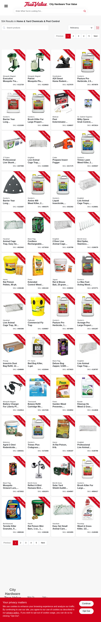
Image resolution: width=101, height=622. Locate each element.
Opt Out (86, 611)
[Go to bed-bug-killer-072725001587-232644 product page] (38, 354)
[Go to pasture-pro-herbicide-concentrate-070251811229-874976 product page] (88, 69)
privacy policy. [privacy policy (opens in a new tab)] (12, 613)
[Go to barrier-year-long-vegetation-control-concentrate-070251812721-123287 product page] (13, 191)
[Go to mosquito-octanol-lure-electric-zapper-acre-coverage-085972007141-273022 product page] (13, 476)
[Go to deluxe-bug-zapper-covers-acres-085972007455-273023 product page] (63, 354)
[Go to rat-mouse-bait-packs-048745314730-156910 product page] (63, 273)
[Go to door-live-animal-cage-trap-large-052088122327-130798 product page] (63, 232)
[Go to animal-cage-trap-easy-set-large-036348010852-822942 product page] (13, 232)
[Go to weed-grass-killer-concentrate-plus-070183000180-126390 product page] (88, 517)
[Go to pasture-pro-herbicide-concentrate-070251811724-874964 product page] (63, 313)
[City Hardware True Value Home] (36, 4)
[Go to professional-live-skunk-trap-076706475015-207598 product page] (13, 151)
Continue (86, 603)
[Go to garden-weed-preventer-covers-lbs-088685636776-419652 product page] (63, 395)
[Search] (85, 11)
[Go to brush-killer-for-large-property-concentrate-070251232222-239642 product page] (38, 110)
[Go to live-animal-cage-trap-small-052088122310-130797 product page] (88, 354)
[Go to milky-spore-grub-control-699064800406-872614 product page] (88, 110)
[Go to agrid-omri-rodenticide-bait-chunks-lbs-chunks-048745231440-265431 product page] (13, 435)
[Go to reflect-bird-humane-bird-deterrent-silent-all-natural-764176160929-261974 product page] (38, 476)
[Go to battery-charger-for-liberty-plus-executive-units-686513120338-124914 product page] (13, 395)
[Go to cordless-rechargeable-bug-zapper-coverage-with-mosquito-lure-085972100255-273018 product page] (38, 232)
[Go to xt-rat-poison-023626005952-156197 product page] (63, 435)
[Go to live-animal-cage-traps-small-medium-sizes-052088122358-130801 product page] (88, 191)
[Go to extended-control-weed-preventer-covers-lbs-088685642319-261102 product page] (38, 273)
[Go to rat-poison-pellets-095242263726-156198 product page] (13, 273)
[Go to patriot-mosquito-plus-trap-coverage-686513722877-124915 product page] (38, 69)
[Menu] (6, 6)
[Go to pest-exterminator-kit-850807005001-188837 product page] (63, 110)
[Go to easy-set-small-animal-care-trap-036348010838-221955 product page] (63, 517)
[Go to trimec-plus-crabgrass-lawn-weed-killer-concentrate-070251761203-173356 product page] (38, 435)
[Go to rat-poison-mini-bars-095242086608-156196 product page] (38, 517)
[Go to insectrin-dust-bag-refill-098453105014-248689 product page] (13, 354)
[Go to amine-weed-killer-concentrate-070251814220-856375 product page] (38, 191)
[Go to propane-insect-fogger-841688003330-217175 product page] (63, 151)
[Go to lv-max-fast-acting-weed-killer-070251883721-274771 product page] (88, 273)
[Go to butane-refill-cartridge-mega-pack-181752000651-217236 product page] (38, 395)
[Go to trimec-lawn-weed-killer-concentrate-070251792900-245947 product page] (88, 151)
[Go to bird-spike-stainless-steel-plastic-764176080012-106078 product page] (88, 232)
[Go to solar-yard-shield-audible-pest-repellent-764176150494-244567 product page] (63, 476)
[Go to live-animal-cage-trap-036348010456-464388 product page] (13, 313)
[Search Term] (50, 11)
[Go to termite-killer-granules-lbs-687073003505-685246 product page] (13, 517)
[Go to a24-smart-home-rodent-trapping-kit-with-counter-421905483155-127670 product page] (63, 69)
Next (96, 36)
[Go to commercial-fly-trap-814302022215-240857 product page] (38, 313)
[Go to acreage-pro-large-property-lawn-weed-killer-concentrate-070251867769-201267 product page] (88, 313)
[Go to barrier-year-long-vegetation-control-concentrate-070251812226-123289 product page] (13, 110)
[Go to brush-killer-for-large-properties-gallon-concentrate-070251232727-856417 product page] (88, 476)
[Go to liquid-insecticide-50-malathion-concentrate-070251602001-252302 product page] (63, 191)
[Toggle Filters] (97, 27)
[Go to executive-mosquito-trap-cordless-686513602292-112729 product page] (13, 69)
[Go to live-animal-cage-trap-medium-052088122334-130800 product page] (38, 151)
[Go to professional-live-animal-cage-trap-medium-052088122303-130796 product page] (88, 435)
